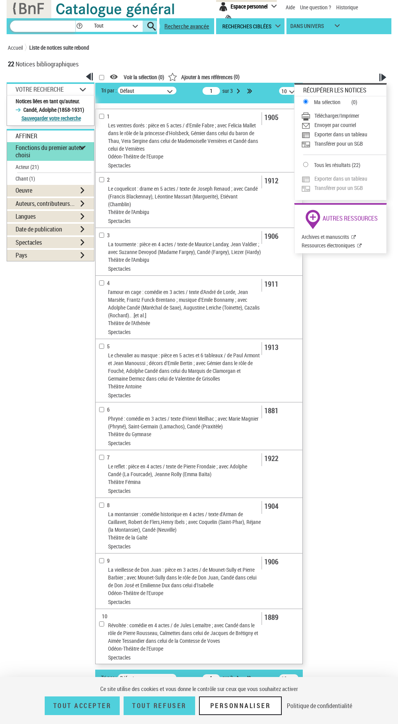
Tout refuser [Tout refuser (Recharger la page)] (159, 705)
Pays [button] (21, 255)
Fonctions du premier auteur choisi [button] (50, 151)
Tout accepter (82, 705)
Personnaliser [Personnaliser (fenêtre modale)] (240, 705)
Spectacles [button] (29, 242)
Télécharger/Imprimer (336, 115)
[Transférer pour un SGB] (343, 144)
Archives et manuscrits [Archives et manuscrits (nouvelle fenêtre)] (325, 236)
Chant (25, 178)
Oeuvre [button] (24, 190)
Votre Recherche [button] (40, 89)
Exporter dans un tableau (340, 134)
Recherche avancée (186, 26)
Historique (347, 7)
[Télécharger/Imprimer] (343, 116)
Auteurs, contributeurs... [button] (45, 203)
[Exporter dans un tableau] (343, 134)
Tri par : (109, 90)
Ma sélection (327, 102)
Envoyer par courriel (335, 125)
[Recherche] (42, 26)
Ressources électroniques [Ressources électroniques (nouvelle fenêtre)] (328, 245)
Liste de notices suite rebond (59, 47)
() (203, 76)
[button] (79, 26)
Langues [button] (26, 216)
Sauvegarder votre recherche (51, 118)
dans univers (307, 28)
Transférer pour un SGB (338, 143)
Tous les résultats (332, 165)
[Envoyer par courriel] (343, 125)
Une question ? (315, 7)
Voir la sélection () (144, 77)
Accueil (15, 47)
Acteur (27, 167)
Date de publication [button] (39, 229)
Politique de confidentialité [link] (319, 705)
